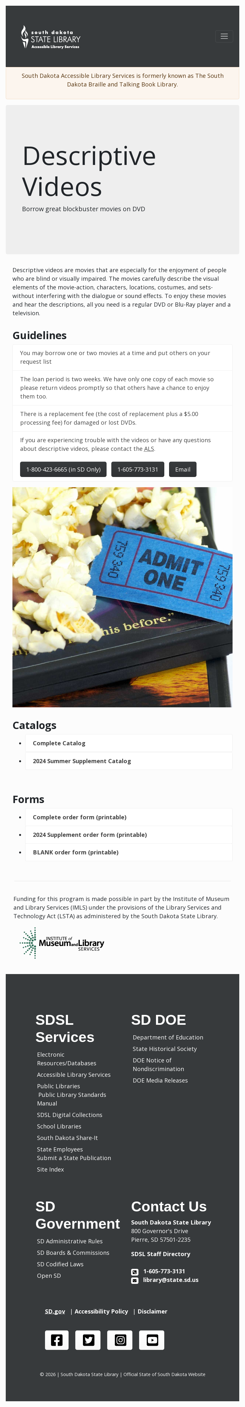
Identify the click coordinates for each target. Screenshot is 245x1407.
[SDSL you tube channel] (151, 1340)
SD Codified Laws (62, 1264)
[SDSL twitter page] (87, 1340)
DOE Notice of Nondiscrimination (160, 1064)
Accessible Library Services (74, 1074)
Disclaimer (154, 1311)
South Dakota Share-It (69, 1138)
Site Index (50, 1169)
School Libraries (59, 1126)
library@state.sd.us (164, 1280)
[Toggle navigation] (224, 36)
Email (182, 469)
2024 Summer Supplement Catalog (82, 761)
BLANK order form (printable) (75, 852)
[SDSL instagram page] (119, 1340)
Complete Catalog (59, 743)
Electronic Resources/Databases (66, 1059)
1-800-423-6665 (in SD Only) (63, 469)
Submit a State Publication (74, 1158)
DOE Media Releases (162, 1080)
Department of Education (169, 1037)
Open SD (50, 1275)
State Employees (60, 1149)
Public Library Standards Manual (72, 1099)
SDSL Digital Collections (69, 1115)
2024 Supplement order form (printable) (90, 834)
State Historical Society (166, 1049)
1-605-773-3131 (137, 469)
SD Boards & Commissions (75, 1252)
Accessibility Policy (104, 1311)
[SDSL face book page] (57, 1340)
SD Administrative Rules (71, 1241)
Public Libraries (58, 1086)
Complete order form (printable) (79, 817)
